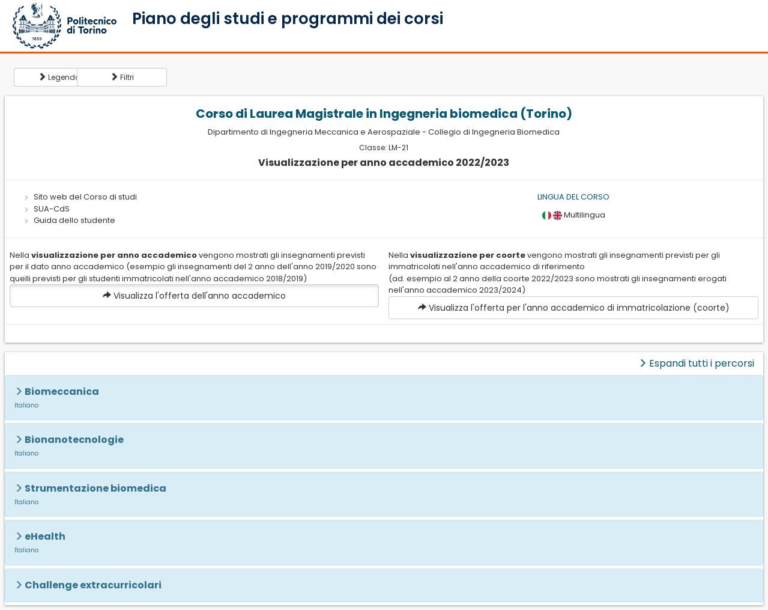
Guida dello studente (74, 220)
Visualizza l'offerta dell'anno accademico (194, 296)
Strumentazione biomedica (95, 488)
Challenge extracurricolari (93, 585)
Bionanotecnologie (74, 440)
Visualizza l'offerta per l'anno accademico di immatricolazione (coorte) (574, 308)
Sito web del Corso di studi (85, 197)
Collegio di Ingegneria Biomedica (494, 132)
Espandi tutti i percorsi (696, 363)
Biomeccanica (62, 391)
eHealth (45, 536)
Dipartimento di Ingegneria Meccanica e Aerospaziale (314, 132)
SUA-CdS (52, 209)
